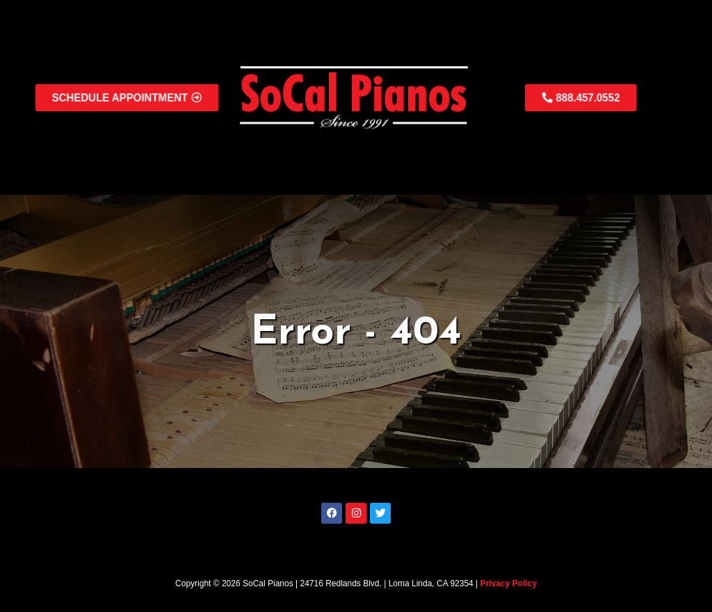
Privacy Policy (508, 583)
